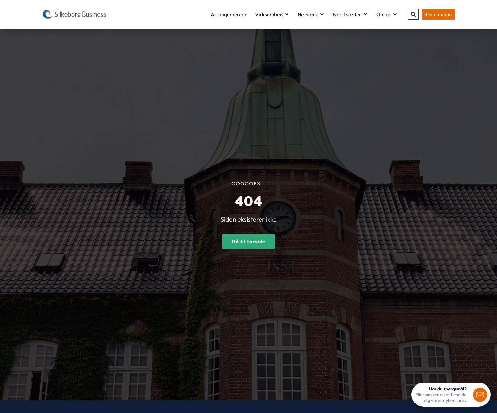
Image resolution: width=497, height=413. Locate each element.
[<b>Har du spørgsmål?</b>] (480, 395)
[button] (413, 14)
